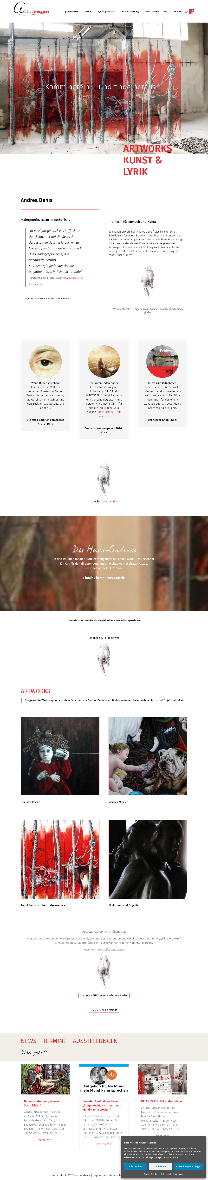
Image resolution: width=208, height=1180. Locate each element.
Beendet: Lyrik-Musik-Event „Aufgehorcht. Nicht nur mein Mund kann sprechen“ (102, 1105)
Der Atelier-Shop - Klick (162, 420)
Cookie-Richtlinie (151, 1174)
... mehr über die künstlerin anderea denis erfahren (46, 298)
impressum (100, 1175)
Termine (173, 1108)
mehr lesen (45, 1140)
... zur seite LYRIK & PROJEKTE (104, 1010)
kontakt (178, 12)
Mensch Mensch (118, 802)
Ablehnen (160, 1166)
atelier (88, 12)
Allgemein (47, 1112)
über (165, 12)
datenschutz (116, 1175)
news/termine (152, 12)
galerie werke (71, 12)
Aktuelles (38, 1112)
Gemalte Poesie (30, 802)
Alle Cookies (136, 1166)
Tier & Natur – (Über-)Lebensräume (43, 905)
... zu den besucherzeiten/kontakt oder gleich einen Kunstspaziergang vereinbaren (104, 620)
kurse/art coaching (129, 12)
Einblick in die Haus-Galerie (104, 578)
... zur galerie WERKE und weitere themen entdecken (104, 995)
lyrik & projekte (106, 12)
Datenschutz (166, 1174)
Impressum (178, 1174)
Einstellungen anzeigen (188, 1166)
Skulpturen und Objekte (123, 905)
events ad (56, 1112)
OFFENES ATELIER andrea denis (161, 1101)
